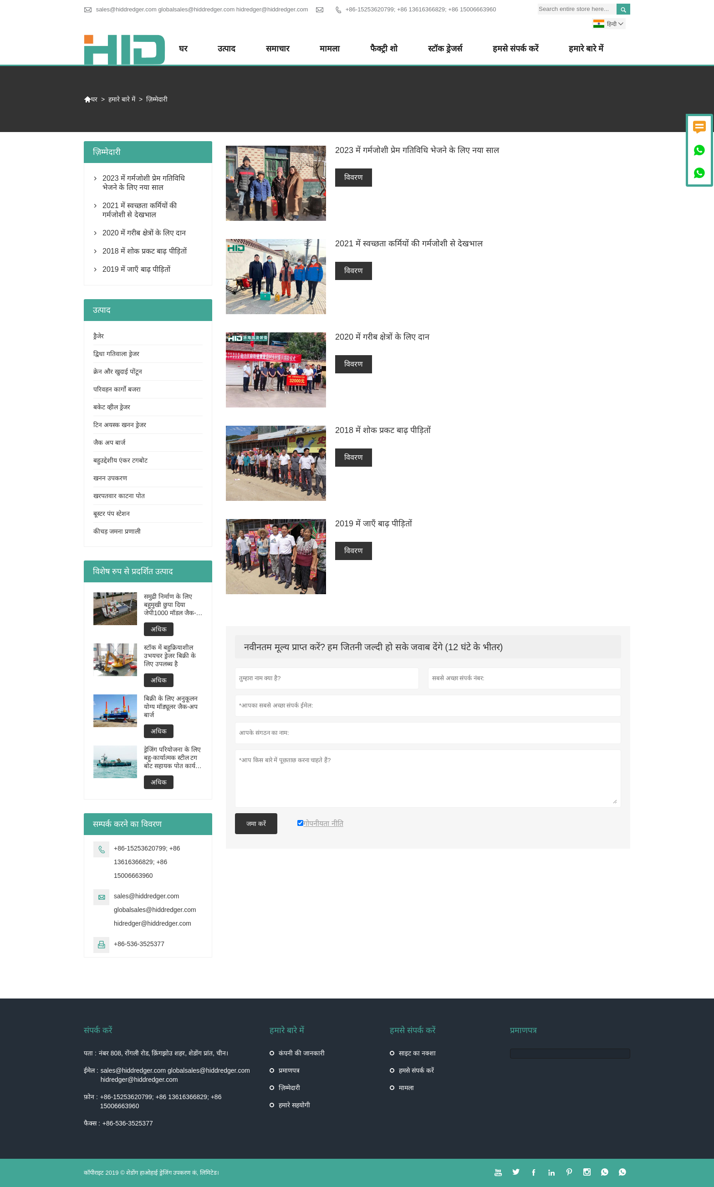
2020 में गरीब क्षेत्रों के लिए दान (144, 233)
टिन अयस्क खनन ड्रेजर (119, 424)
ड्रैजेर (98, 336)
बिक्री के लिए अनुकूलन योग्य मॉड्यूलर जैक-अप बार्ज (171, 706)
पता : (90, 1053)
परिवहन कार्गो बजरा (117, 389)
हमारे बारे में (586, 48)
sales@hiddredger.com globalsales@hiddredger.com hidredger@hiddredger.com (202, 9)
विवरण (353, 177)
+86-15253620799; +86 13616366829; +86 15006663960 (421, 9)
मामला (330, 48)
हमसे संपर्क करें (515, 48)
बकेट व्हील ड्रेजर (111, 407)
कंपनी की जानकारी (302, 1053)
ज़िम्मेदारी (289, 1087)
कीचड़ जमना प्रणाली (117, 531)
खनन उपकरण (110, 478)
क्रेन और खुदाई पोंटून (117, 371)
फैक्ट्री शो (384, 48)
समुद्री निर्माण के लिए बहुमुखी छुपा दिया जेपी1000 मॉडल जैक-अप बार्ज (170, 605)
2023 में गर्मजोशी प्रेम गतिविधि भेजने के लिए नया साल (143, 182)
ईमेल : (91, 1070)
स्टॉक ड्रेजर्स (445, 48)
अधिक (159, 629)
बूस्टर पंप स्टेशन (111, 513)
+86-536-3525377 (139, 944)
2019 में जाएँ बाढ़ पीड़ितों (136, 269)
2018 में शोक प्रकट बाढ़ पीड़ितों (144, 251)
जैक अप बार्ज (109, 442)
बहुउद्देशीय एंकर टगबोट (120, 460)
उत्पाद (226, 48)
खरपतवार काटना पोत (119, 495)
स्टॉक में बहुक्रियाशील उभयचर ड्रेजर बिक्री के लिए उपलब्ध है (170, 655)
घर (183, 48)
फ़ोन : (91, 1096)
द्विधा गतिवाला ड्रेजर (116, 353)
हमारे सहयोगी (294, 1105)
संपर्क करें (98, 1030)
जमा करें (256, 823)
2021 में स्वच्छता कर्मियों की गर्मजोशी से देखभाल (139, 210)
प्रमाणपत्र (289, 1070)
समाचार (277, 48)
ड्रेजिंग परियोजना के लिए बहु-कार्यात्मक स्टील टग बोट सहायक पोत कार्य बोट (172, 758)
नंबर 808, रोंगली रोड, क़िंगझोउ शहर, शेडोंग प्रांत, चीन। (163, 1053)
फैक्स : (92, 1123)
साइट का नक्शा (417, 1053)
